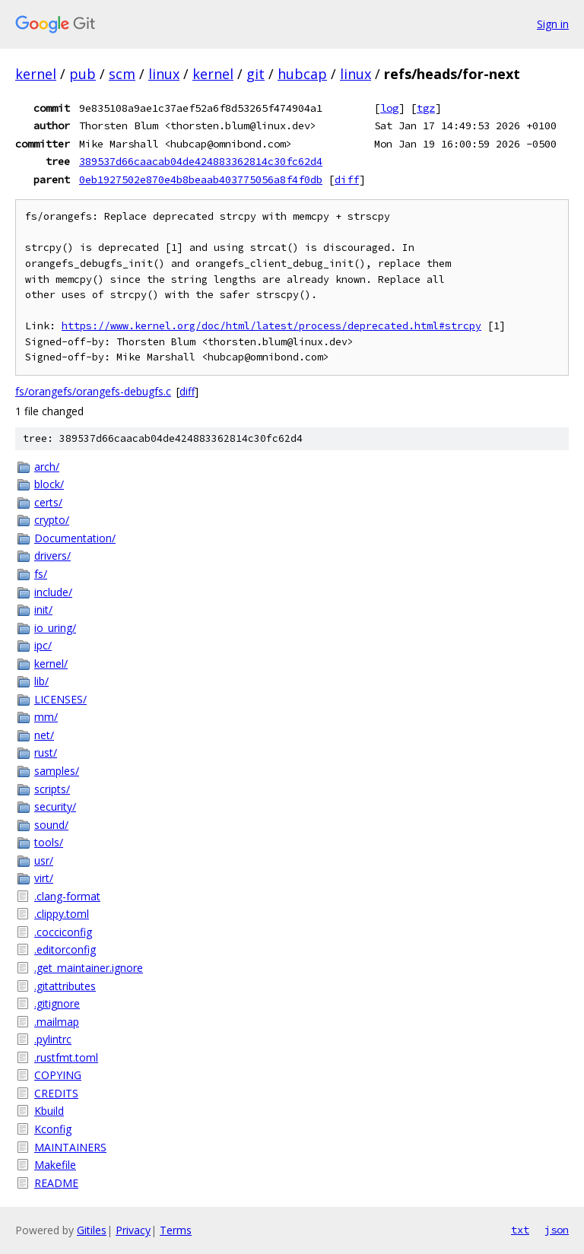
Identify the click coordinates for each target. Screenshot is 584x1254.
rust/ (45, 752)
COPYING (57, 1075)
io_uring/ (55, 628)
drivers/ (52, 555)
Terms (176, 1230)
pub (82, 74)
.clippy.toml (61, 913)
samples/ (56, 771)
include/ (53, 592)
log (389, 108)
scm (122, 74)
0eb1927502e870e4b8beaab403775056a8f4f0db (200, 179)
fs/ (40, 574)
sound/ (51, 824)
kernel (35, 74)
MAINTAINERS (70, 1147)
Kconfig (52, 1129)
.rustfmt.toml (66, 1057)
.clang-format (67, 896)
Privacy (133, 1230)
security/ (55, 806)
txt (520, 1230)
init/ (43, 609)
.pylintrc (52, 1039)
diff (347, 179)
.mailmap (56, 1021)
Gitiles (91, 1230)
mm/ (46, 717)
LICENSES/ (60, 699)
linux (163, 74)
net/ (44, 735)
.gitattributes (65, 986)
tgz (426, 108)
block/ (49, 484)
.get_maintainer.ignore (88, 967)
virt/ (43, 878)
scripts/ (52, 789)
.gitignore (57, 1003)
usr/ (43, 860)
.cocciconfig (63, 932)
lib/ (41, 681)
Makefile (55, 1164)
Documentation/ (75, 538)
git (255, 74)
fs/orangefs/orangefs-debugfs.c (93, 391)
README (56, 1183)
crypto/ (51, 520)
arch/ (46, 466)
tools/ (48, 842)
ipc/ (43, 645)
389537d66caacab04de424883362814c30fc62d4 (200, 161)
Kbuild (49, 1110)
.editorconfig (65, 949)
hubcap (302, 74)
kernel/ (51, 663)
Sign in (553, 24)
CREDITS (56, 1093)
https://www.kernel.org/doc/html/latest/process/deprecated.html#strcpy (271, 325)
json (556, 1230)
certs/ (48, 502)
